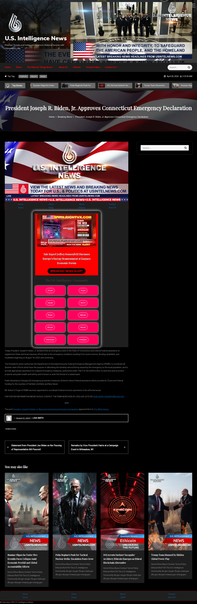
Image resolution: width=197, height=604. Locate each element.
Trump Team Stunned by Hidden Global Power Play (164, 85)
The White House (101, 409)
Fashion (23, 76)
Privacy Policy (92, 67)
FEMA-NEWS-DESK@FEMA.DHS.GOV (108, 396)
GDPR (123, 597)
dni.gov (50, 290)
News (43, 76)
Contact (112, 204)
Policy (51, 208)
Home (8, 67)
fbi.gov (50, 315)
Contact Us (110, 67)
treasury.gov (50, 339)
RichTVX (112, 208)
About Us (63, 67)
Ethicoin (77, 67)
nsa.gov (50, 303)
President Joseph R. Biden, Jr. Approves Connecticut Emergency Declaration (45, 409)
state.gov (83, 315)
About (82, 204)
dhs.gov (50, 327)
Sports (34, 76)
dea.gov (83, 327)
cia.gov (83, 290)
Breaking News (11, 429)
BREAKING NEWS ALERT (66, 271)
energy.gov (83, 339)
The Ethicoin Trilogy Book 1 (40, 67)
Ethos (19, 67)
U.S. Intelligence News (36, 38)
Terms (21, 208)
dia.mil (83, 303)
